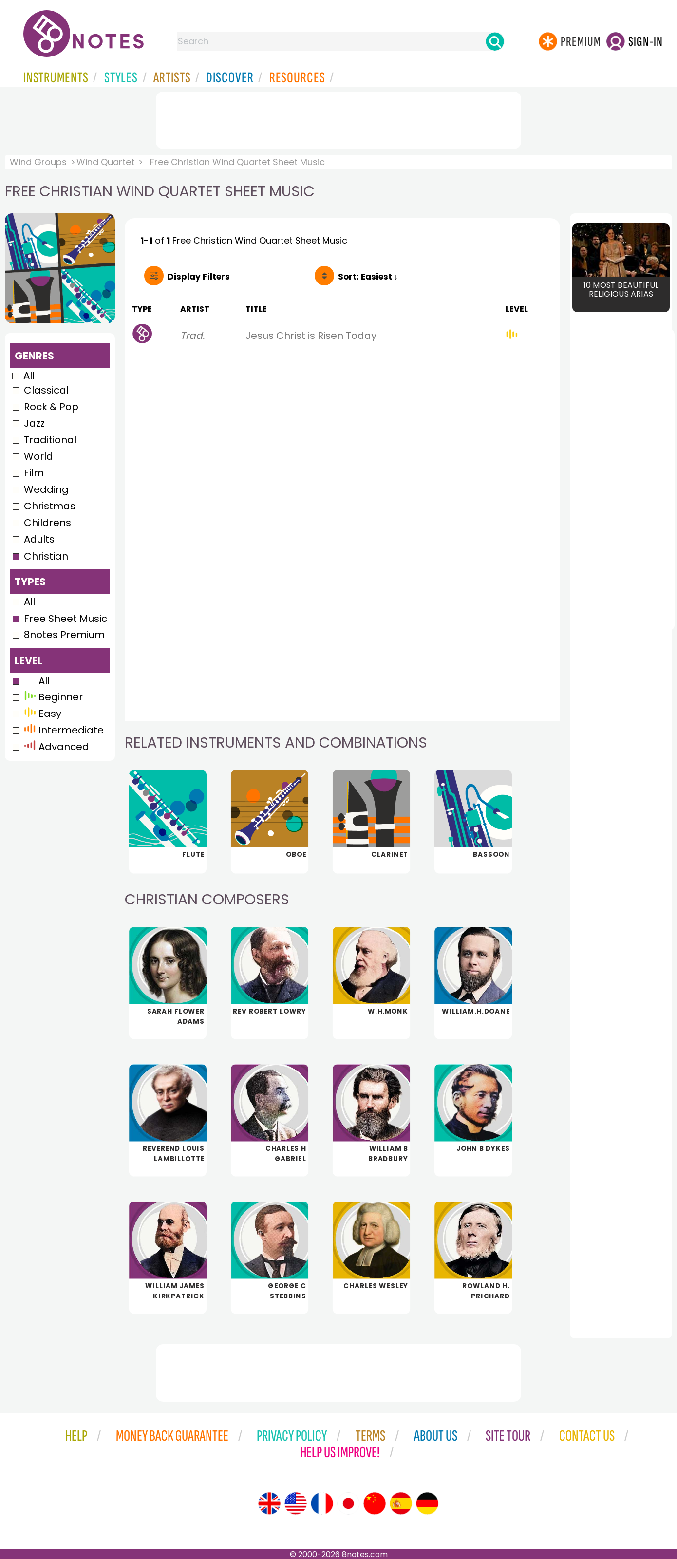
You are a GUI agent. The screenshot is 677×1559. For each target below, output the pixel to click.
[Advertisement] (338, 118)
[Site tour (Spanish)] (401, 1503)
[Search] (495, 41)
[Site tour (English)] (269, 1503)
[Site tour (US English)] (295, 1503)
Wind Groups (38, 162)
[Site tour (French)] (322, 1503)
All (29, 375)
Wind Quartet (105, 162)
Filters (199, 276)
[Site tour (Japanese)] (348, 1503)
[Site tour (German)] (427, 1503)
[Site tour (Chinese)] (374, 1503)
